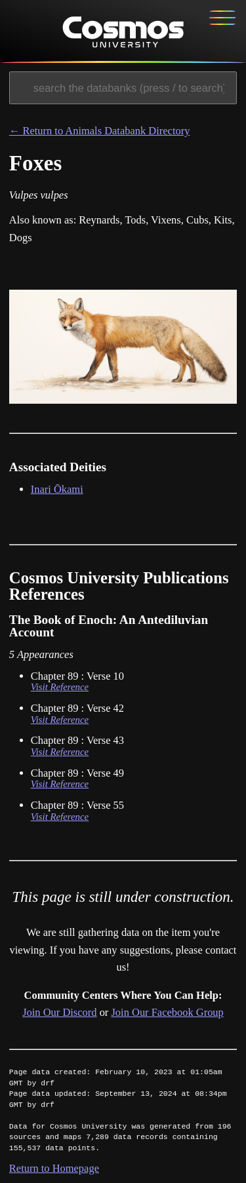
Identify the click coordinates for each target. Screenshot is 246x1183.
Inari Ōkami (57, 489)
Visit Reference (60, 687)
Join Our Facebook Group (167, 1012)
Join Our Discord (59, 1012)
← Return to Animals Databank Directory (99, 131)
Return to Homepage (54, 1168)
